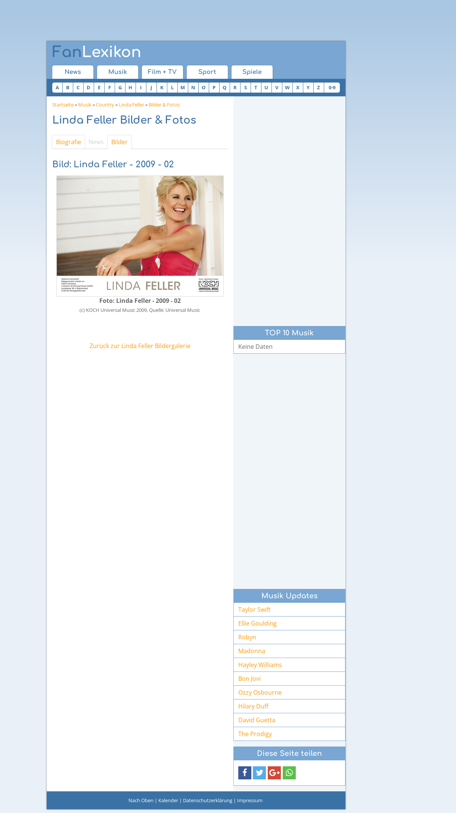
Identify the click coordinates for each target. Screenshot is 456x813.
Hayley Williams (260, 665)
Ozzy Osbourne (260, 692)
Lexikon (96, 52)
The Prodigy (255, 734)
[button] (244, 772)
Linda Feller (131, 104)
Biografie (68, 142)
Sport (207, 72)
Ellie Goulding (257, 623)
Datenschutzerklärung (207, 800)
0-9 (332, 87)
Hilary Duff (253, 706)
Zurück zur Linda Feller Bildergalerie (140, 346)
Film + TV (162, 72)
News (73, 72)
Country (105, 104)
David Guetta (256, 720)
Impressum (250, 800)
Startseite (63, 104)
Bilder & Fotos (164, 104)
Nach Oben (140, 800)
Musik (117, 72)
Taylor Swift (254, 609)
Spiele (252, 72)
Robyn (247, 637)
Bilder (119, 142)
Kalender (168, 800)
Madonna (251, 651)
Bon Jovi (249, 678)
